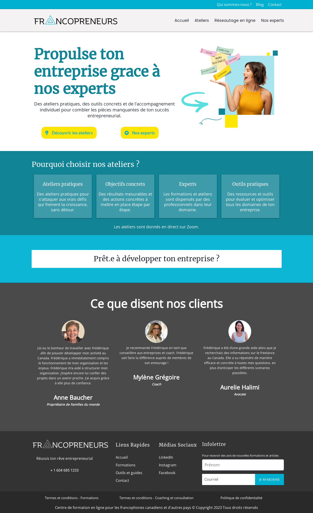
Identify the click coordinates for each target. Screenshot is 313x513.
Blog (260, 4)
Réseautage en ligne (235, 20)
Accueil (182, 20)
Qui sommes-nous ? (234, 4)
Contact (275, 4)
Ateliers (202, 20)
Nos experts (272, 20)
